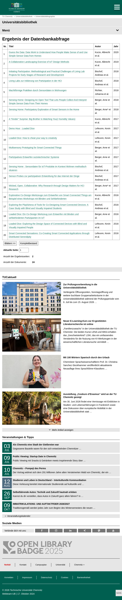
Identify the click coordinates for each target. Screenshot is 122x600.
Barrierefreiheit (83, 577)
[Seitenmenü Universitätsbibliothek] (61, 30)
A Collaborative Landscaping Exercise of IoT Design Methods (39, 62)
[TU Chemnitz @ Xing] (84, 530)
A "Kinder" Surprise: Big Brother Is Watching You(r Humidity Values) (42, 119)
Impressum (27, 577)
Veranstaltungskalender (18, 516)
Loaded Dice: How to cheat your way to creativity (33, 138)
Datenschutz (46, 577)
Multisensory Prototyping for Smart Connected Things (35, 147)
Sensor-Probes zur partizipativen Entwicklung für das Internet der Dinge (44, 176)
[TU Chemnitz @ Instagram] (56, 530)
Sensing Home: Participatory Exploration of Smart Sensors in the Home (44, 109)
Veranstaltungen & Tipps (18, 437)
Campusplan (41, 565)
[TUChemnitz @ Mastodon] (98, 530)
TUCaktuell (9, 277)
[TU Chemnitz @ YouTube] (113, 530)
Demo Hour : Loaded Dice (22, 128)
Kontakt (23, 565)
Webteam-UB (9, 594)
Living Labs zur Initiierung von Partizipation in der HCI (35, 81)
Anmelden (8, 577)
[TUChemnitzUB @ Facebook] (41, 530)
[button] (113, 7)
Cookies (64, 577)
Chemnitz (78, 565)
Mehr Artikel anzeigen (62, 430)
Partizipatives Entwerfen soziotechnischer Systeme (34, 157)
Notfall (7, 565)
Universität (60, 565)
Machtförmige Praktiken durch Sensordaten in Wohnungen (38, 90)
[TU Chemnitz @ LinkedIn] (70, 530)
